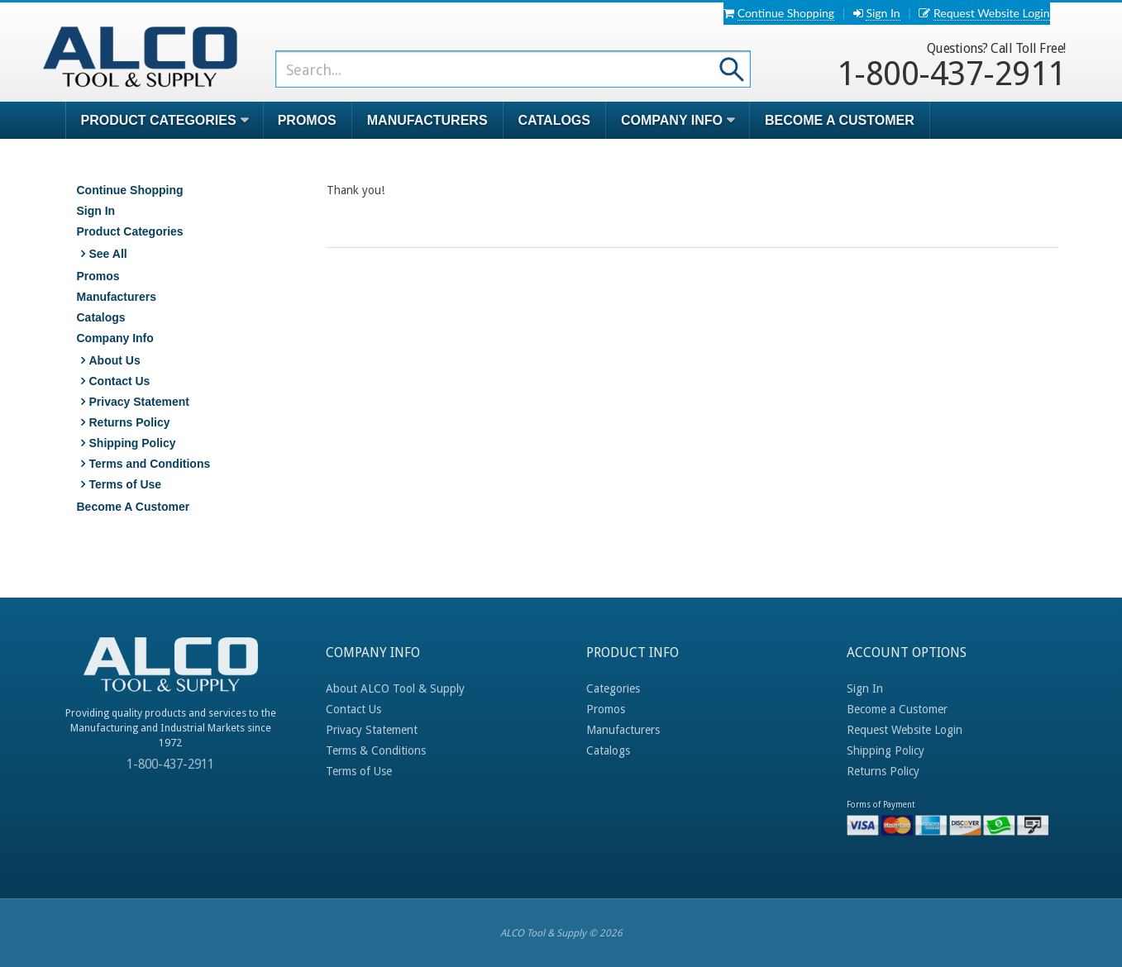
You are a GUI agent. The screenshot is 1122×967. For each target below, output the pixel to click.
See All (108, 253)
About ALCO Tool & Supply (395, 688)
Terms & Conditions (376, 750)
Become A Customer (839, 120)
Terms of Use (125, 484)
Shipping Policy (132, 443)
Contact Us (119, 381)
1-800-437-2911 (951, 65)
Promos (307, 120)
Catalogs (554, 120)
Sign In (883, 13)
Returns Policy (129, 422)
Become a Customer (897, 709)
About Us (115, 360)
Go (731, 68)
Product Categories (130, 231)
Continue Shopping (786, 13)
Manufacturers (427, 120)
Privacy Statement (139, 401)
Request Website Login (991, 13)
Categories (613, 688)
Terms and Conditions (150, 463)
